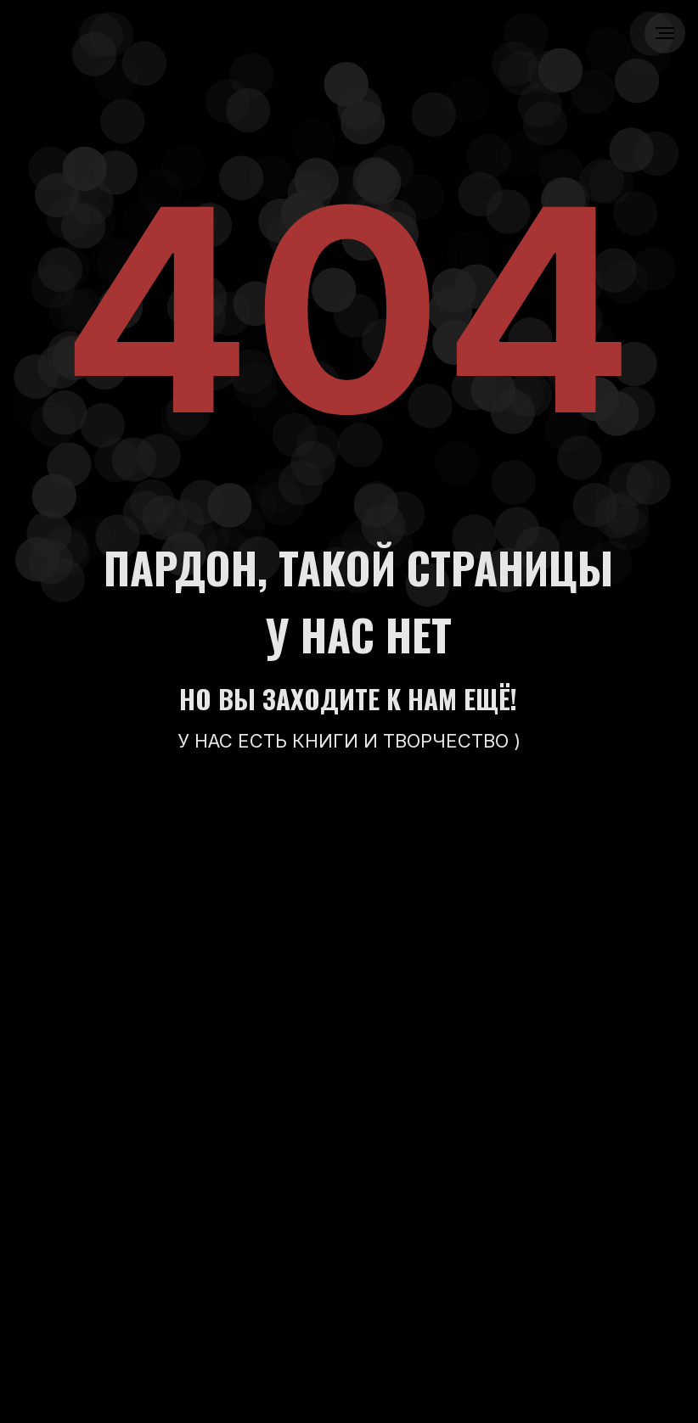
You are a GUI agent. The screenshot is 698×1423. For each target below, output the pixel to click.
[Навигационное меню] (665, 33)
